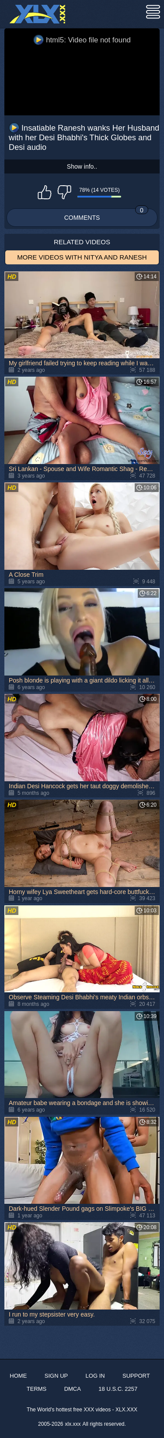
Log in (95, 1375)
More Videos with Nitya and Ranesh (82, 257)
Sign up (56, 1375)
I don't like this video (64, 192)
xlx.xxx (73, 1424)
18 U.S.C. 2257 (117, 1389)
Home (18, 1375)
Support (136, 1375)
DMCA (72, 1389)
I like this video (44, 192)
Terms (37, 1389)
